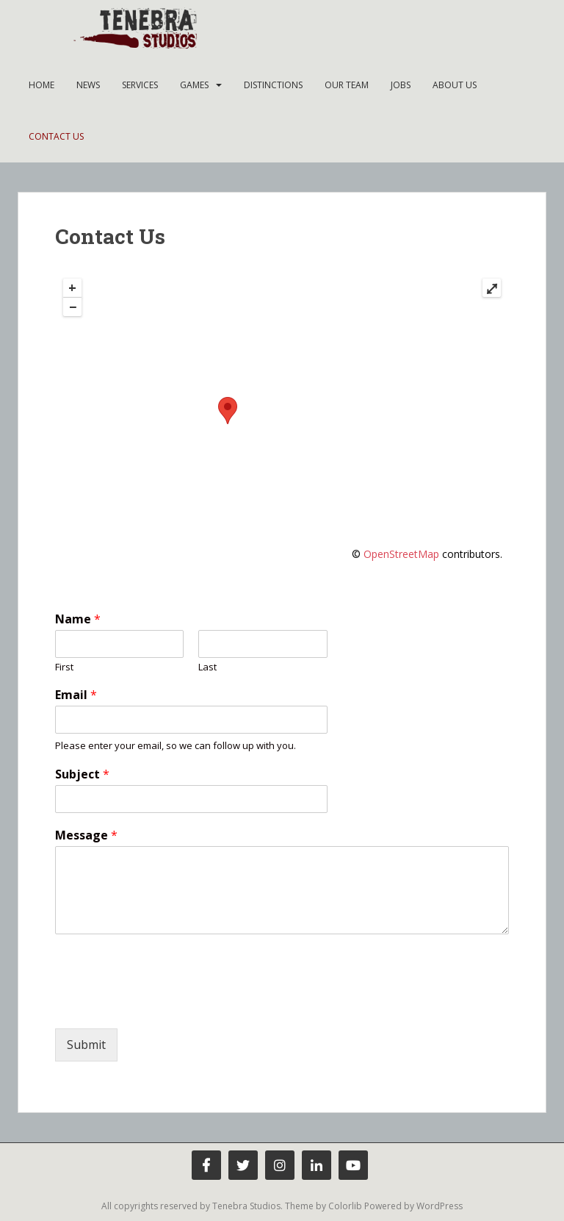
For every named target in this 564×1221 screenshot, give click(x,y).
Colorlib (345, 1206)
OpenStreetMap (401, 554)
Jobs (401, 85)
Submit (86, 1044)
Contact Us (56, 136)
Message (86, 835)
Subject (82, 774)
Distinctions (273, 85)
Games (194, 85)
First (64, 667)
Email (76, 695)
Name (78, 619)
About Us (455, 85)
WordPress (439, 1206)
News (88, 85)
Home (41, 85)
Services (140, 85)
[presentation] (166, 1004)
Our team (347, 85)
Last (207, 667)
